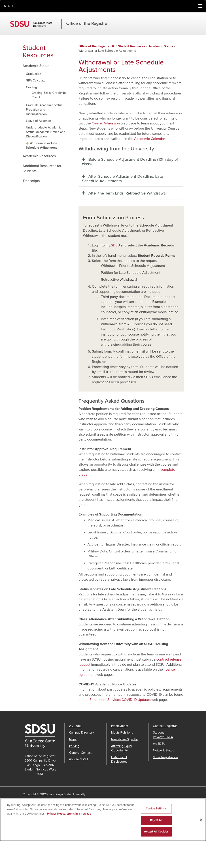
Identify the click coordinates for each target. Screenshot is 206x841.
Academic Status (36, 66)
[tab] (131, 162)
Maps (72, 739)
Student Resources (38, 51)
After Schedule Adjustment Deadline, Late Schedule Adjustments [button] (122, 178)
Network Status (163, 750)
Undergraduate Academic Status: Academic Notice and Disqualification (45, 132)
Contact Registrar (165, 726)
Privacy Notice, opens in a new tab (69, 813)
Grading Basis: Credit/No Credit (49, 95)
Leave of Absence (38, 121)
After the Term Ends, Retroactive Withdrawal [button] (127, 193)
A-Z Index (75, 726)
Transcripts (31, 181)
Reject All (156, 820)
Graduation (33, 74)
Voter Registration (165, 757)
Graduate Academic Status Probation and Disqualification (44, 109)
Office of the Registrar (87, 23)
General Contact (80, 753)
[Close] (201, 820)
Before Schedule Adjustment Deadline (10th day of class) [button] (130, 161)
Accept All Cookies (156, 831)
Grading (31, 87)
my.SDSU (113, 245)
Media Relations (122, 732)
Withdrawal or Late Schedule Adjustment (41, 145)
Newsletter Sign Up (124, 739)
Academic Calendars (150, 139)
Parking (74, 746)
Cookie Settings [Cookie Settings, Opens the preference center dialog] (156, 808)
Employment (119, 726)
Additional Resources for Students (42, 168)
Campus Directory (81, 732)
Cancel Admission (106, 123)
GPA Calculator (36, 80)
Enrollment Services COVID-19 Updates (120, 700)
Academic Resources (39, 156)
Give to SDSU (78, 759)
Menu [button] (8, 6)
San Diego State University (36, 24)
